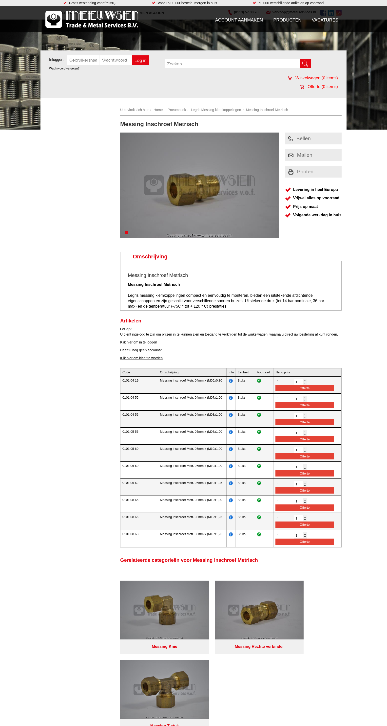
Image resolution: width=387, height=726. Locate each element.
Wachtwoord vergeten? (64, 68)
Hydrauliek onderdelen (107, 704)
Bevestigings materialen (108, 699)
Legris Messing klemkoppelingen (216, 110)
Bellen (299, 138)
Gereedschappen (154, 719)
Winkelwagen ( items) (313, 78)
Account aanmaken (239, 20)
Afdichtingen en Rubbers (160, 694)
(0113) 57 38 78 (302, 702)
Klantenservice (59, 709)
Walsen (213, 709)
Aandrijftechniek (102, 694)
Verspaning (216, 704)
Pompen (147, 714)
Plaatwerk (215, 714)
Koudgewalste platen (224, 719)
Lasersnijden (217, 724)
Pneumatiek (177, 110)
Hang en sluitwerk (155, 699)
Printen (301, 171)
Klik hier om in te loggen (138, 342)
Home (158, 110)
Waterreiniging (152, 724)
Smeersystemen (102, 724)
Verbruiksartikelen (104, 719)
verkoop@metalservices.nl (310, 707)
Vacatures (325, 20)
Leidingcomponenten (106, 709)
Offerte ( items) (319, 86)
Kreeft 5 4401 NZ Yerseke (310, 698)
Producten (287, 20)
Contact (54, 719)
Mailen (300, 155)
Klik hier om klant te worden (141, 358)
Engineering (217, 699)
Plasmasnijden (219, 694)
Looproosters (151, 709)
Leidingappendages (156, 704)
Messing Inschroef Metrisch (267, 110)
